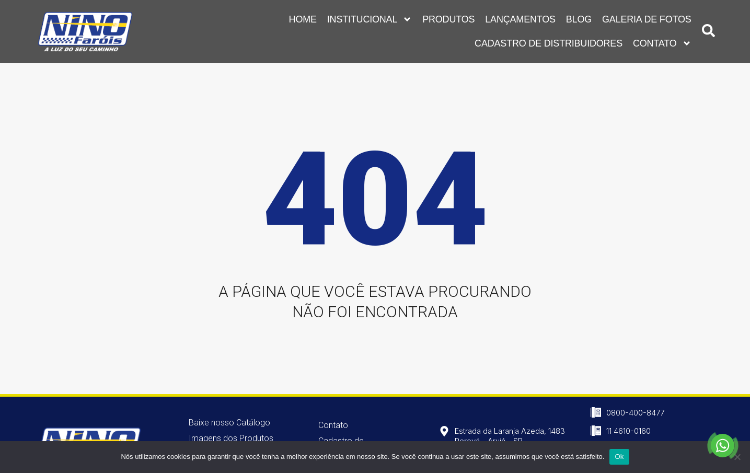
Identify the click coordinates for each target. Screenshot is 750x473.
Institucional (369, 17)
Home (303, 17)
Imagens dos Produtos (231, 438)
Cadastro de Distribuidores (548, 41)
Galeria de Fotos (646, 17)
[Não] (737, 457)
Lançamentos (520, 17)
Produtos (448, 17)
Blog (579, 17)
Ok (619, 456)
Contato (662, 41)
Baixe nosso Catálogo (229, 423)
